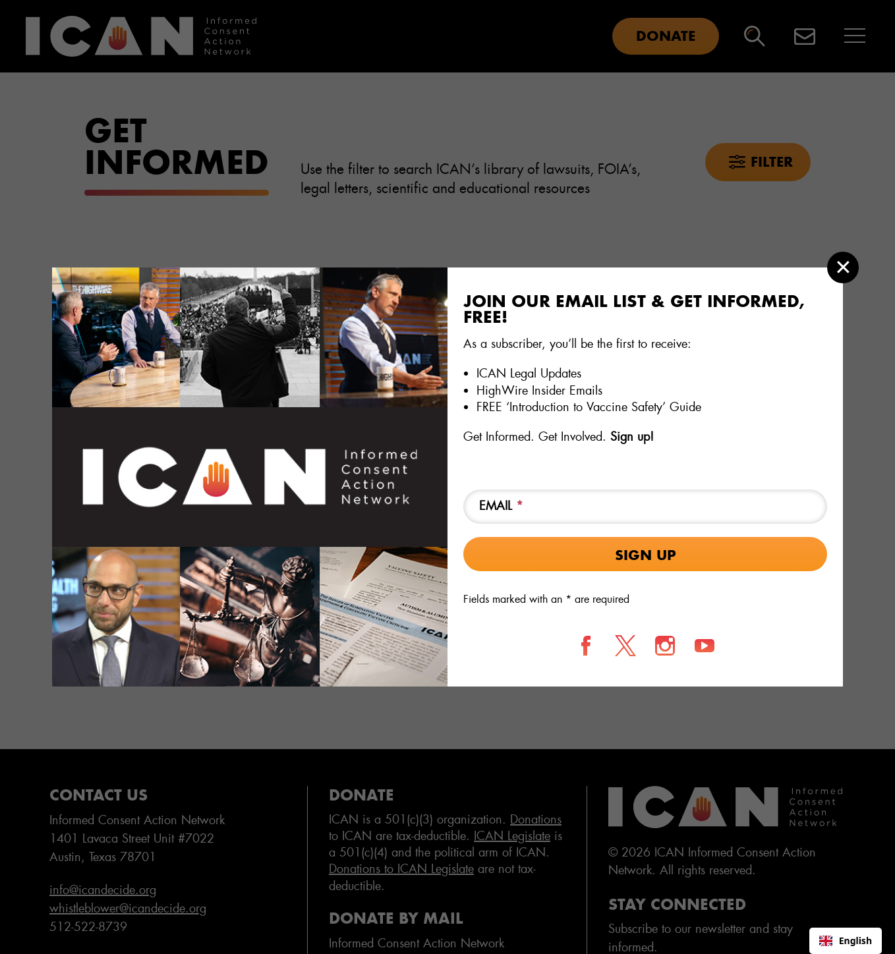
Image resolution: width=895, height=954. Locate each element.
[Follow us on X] (625, 645)
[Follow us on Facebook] (585, 645)
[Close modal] (843, 267)
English (845, 940)
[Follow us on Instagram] (664, 645)
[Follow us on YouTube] (704, 645)
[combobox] (845, 941)
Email (501, 506)
